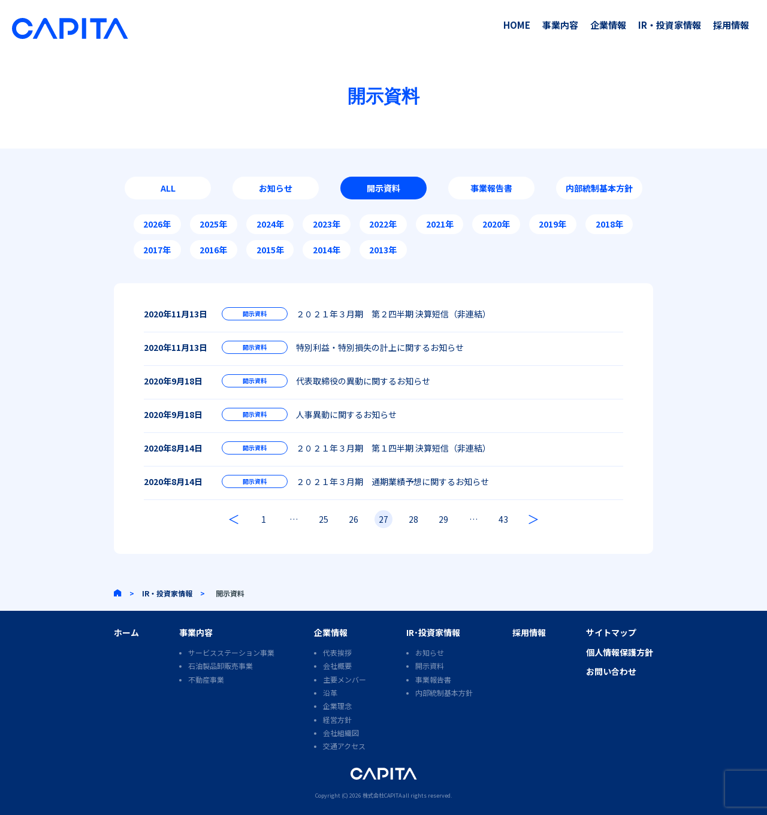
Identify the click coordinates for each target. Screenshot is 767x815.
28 (413, 519)
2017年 (157, 250)
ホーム (126, 632)
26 (353, 519)
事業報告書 (491, 188)
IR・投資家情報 (669, 25)
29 (443, 519)
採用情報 (731, 25)
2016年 (213, 250)
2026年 (157, 224)
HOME (516, 25)
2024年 (270, 224)
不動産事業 (206, 679)
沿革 (330, 692)
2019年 (552, 224)
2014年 (326, 250)
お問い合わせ (611, 671)
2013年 (383, 250)
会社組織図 (341, 733)
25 (323, 519)
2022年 (383, 224)
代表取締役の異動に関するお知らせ (363, 381)
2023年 (326, 224)
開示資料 (383, 188)
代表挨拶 (337, 652)
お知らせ (275, 188)
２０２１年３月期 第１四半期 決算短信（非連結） (393, 448)
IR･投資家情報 (433, 632)
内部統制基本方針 (599, 188)
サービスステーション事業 (231, 652)
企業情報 (608, 25)
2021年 (440, 224)
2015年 (270, 250)
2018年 (609, 224)
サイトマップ (611, 632)
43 (503, 519)
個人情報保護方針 (619, 652)
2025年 (213, 224)
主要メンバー (344, 679)
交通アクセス (344, 746)
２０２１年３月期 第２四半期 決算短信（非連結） (393, 314)
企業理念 (337, 706)
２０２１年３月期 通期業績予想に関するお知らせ (392, 481)
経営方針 (337, 719)
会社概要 (337, 666)
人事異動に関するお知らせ (346, 414)
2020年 (496, 224)
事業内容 (560, 25)
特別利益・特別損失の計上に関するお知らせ (380, 347)
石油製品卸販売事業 (220, 666)
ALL (168, 188)
